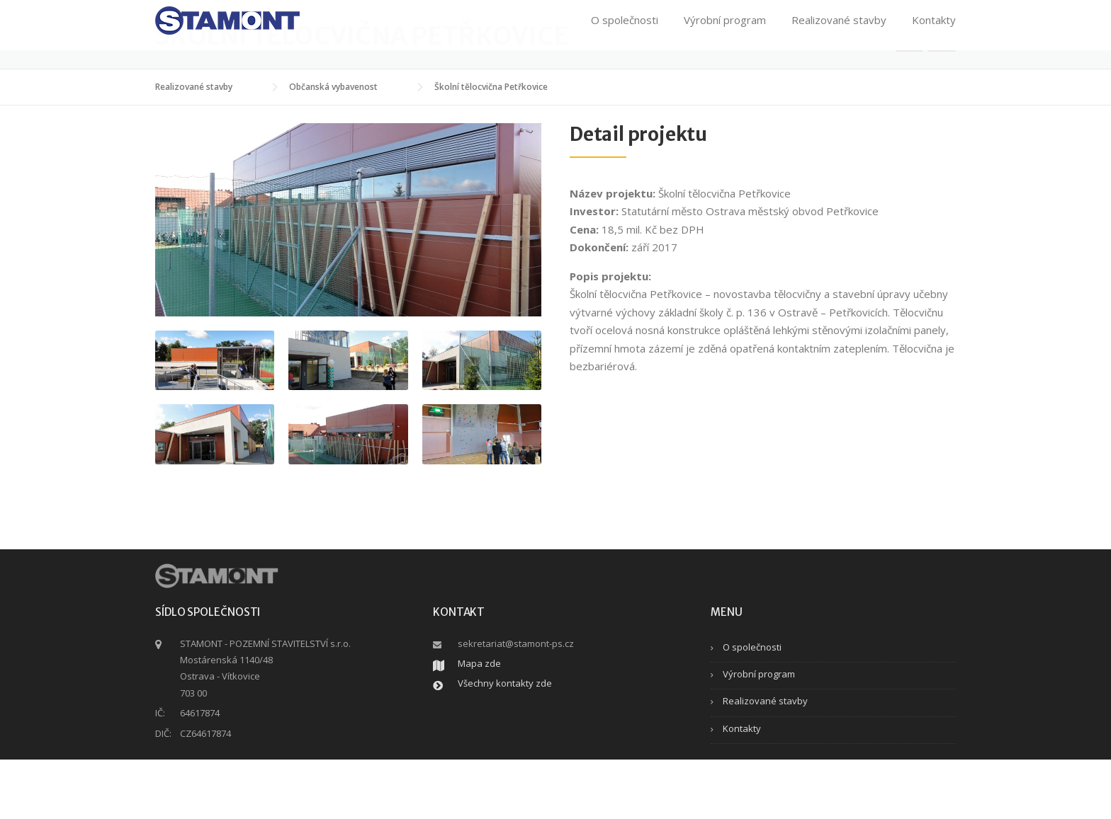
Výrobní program (725, 30)
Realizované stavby (838, 30)
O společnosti (624, 30)
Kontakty (934, 30)
